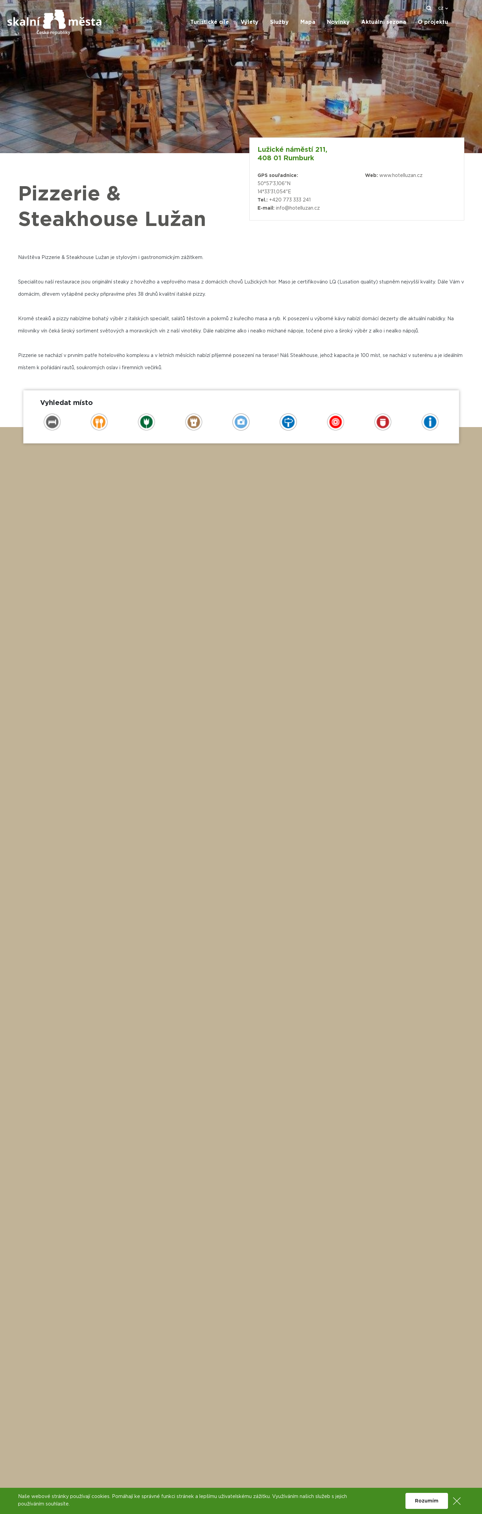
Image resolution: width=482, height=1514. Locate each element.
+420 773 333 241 (290, 200)
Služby (279, 22)
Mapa (307, 22)
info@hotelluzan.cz (298, 208)
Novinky (338, 22)
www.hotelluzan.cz (400, 175)
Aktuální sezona (383, 22)
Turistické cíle (209, 22)
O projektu (433, 22)
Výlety (249, 22)
